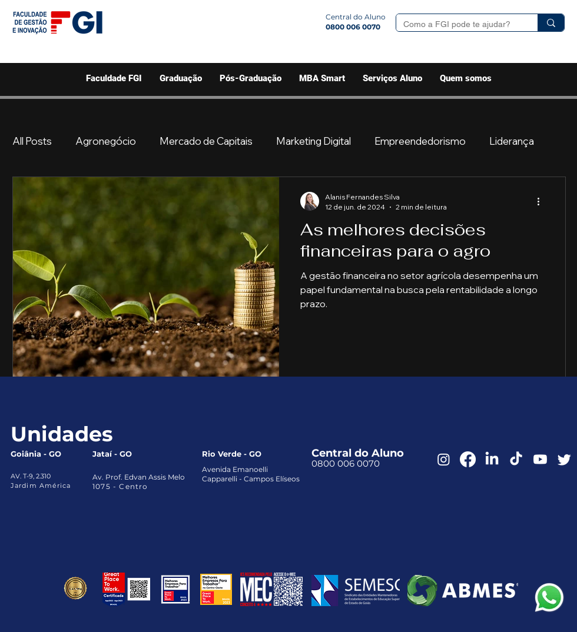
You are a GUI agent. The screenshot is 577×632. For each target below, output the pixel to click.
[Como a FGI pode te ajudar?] (458, 24)
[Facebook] (468, 459)
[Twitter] (564, 459)
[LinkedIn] (492, 459)
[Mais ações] (542, 201)
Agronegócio (105, 141)
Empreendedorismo (420, 141)
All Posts (32, 141)
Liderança (511, 141)
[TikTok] (516, 459)
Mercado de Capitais (206, 141)
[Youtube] (540, 459)
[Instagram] (444, 459)
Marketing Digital (313, 141)
